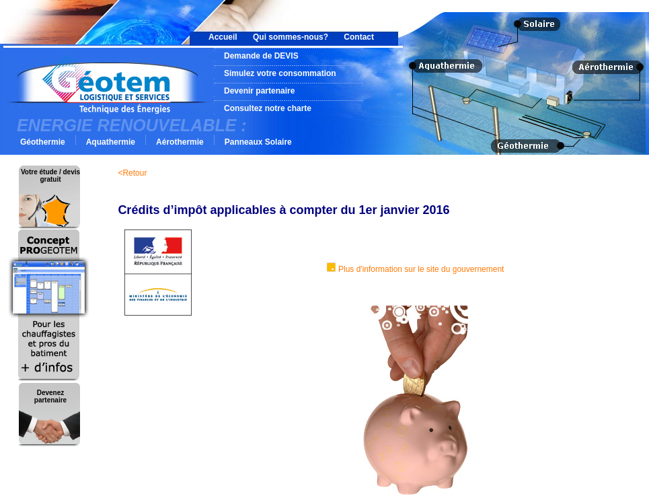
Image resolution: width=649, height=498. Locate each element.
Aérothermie (180, 142)
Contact (359, 37)
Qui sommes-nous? (290, 37)
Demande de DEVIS (261, 56)
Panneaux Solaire (258, 142)
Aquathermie (110, 142)
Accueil (222, 37)
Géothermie (42, 142)
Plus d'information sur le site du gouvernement (421, 269)
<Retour (132, 173)
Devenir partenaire (259, 91)
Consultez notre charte (267, 108)
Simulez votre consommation (280, 73)
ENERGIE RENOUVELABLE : (132, 125)
